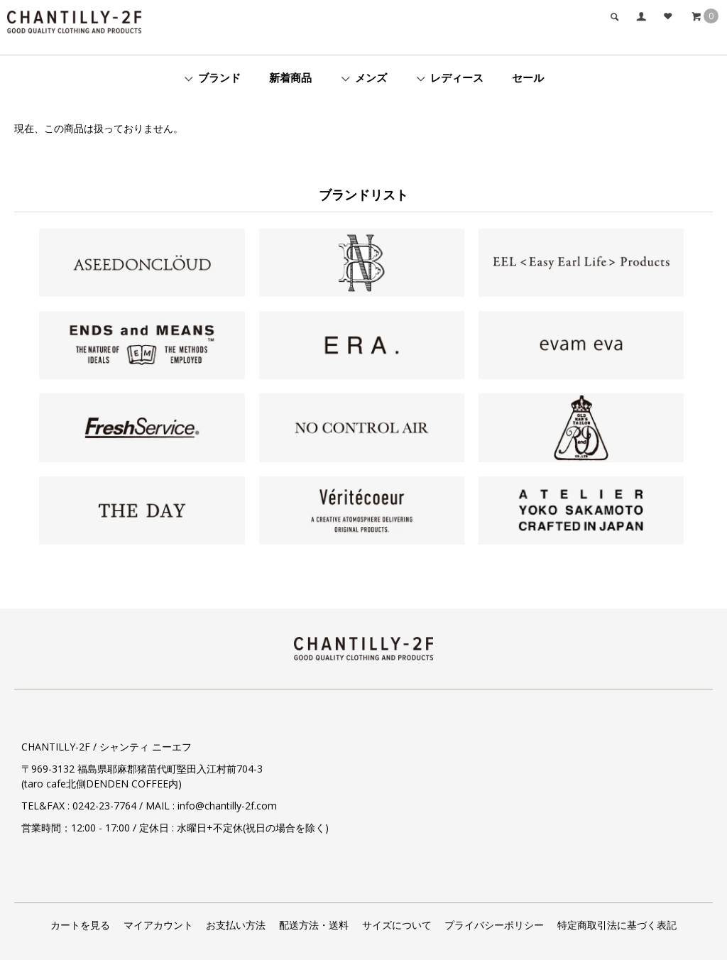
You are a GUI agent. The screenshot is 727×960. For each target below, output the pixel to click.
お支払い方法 (236, 925)
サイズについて (397, 925)
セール (528, 77)
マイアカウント (158, 925)
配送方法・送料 (314, 925)
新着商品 (290, 77)
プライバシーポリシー (494, 925)
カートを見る (80, 925)
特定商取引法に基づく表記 (617, 925)
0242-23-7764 (104, 805)
